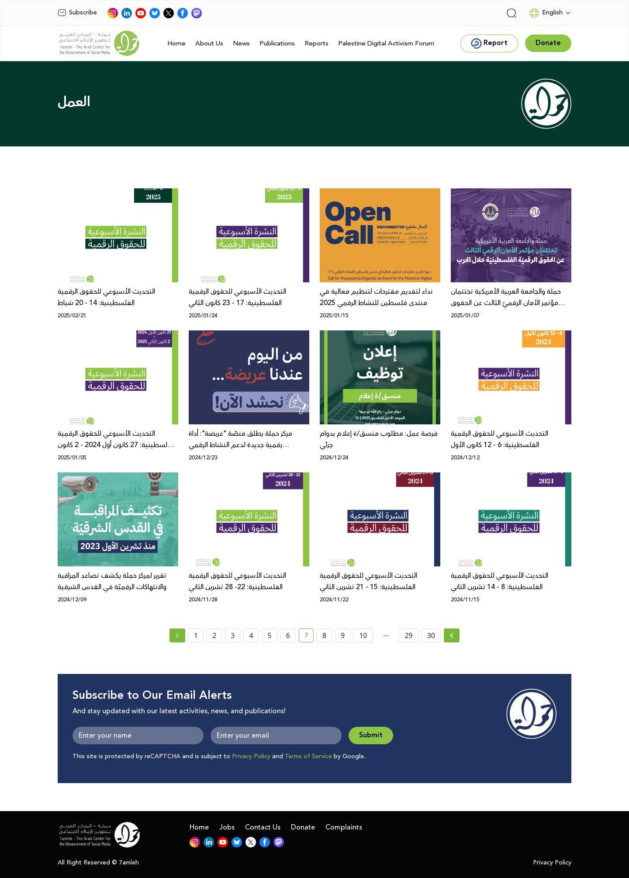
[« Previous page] (177, 635)
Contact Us (262, 827)
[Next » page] (452, 635)
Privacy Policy (251, 756)
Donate (303, 827)
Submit (371, 735)
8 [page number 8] (324, 635)
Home (176, 43)
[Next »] (452, 635)
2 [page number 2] (214, 635)
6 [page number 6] (288, 635)
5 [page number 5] (270, 635)
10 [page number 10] (363, 635)
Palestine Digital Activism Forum (386, 43)
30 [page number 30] (431, 635)
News (241, 43)
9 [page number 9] (343, 635)
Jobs (227, 827)
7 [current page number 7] (309, 637)
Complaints (343, 827)
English (546, 13)
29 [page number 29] (408, 635)
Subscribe (77, 12)
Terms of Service (308, 756)
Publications (277, 43)
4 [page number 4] (251, 635)
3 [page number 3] (233, 635)
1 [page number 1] (196, 635)
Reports (316, 43)
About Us (209, 43)
